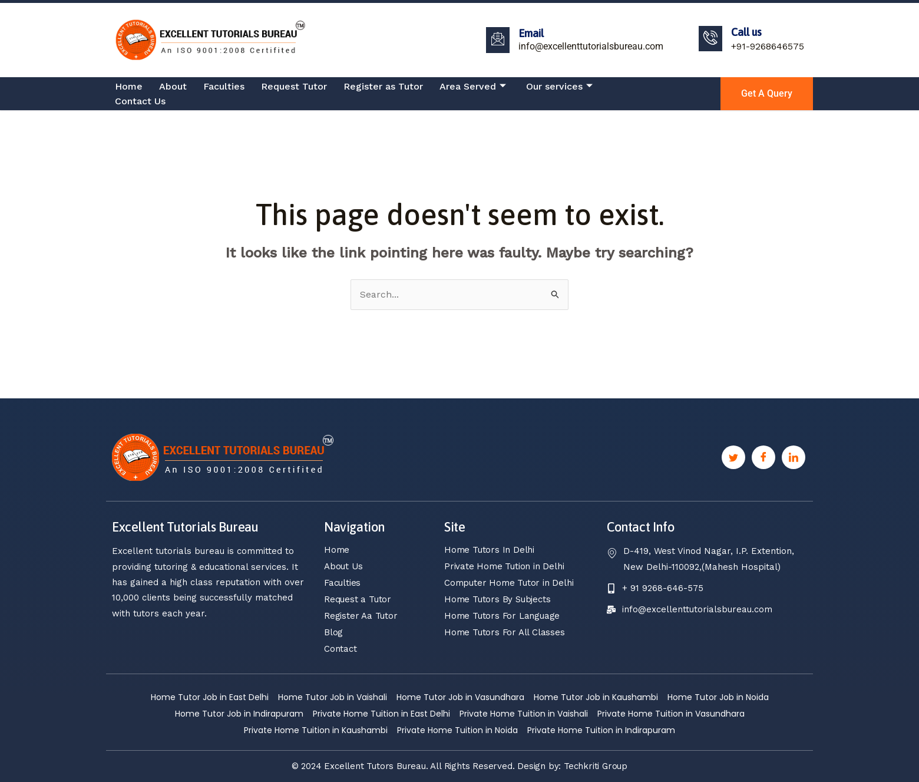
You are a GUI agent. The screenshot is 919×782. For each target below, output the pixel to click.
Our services (559, 87)
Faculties (223, 86)
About (173, 86)
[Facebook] (763, 457)
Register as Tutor (383, 86)
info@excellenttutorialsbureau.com (590, 46)
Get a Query (766, 93)
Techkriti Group (596, 766)
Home (129, 86)
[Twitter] (733, 457)
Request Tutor (294, 86)
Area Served (472, 87)
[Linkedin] (793, 457)
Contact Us (140, 101)
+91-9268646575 (767, 46)
